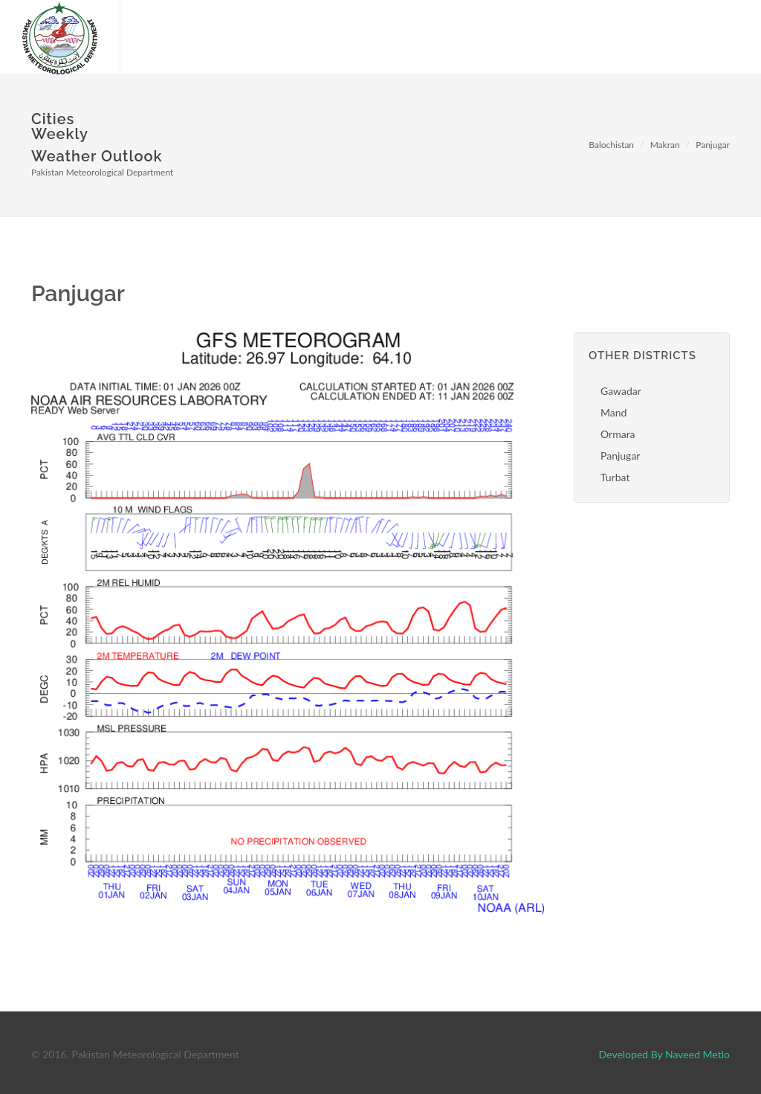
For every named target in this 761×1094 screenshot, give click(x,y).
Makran (665, 144)
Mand (613, 412)
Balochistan (611, 144)
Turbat (614, 477)
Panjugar (713, 144)
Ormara (617, 434)
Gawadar (620, 390)
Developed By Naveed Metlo (664, 1054)
